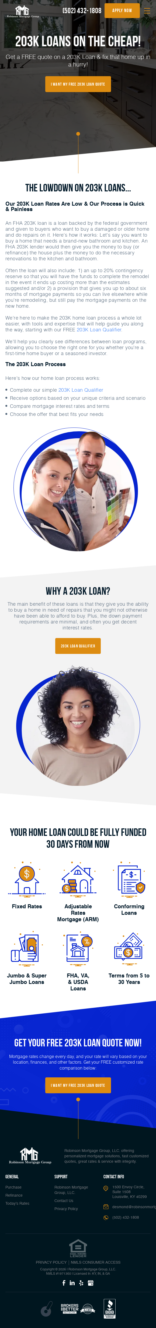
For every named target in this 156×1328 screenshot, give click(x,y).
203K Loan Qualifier (99, 329)
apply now (122, 10)
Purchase (13, 1187)
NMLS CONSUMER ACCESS (95, 1262)
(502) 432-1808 (82, 10)
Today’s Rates (17, 1204)
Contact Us (63, 1201)
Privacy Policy (66, 1209)
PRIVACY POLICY (51, 1262)
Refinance (14, 1195)
